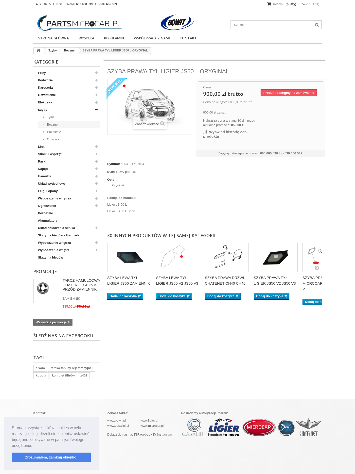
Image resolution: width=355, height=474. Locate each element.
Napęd (43, 169)
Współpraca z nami (152, 38)
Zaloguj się (310, 4)
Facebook (143, 434)
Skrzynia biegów (50, 257)
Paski (42, 161)
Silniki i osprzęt (49, 154)
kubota (41, 375)
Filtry (42, 73)
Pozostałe (53, 132)
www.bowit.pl (116, 420)
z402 (83, 375)
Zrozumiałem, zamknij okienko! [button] (51, 457)
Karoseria (45, 87)
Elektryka (45, 102)
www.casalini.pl (118, 425)
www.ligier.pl (149, 420)
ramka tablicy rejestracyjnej (72, 368)
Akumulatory (47, 220)
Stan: (111, 172)
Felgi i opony (48, 191)
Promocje (45, 271)
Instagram (162, 434)
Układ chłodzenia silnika (56, 228)
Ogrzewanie (47, 206)
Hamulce (44, 176)
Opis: (111, 179)
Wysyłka (86, 38)
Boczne (52, 124)
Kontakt (188, 38)
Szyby (42, 110)
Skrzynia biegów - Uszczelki (59, 235)
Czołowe (52, 139)
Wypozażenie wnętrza (54, 243)
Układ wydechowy (52, 183)
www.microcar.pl (152, 425)
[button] (34, 446)
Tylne (50, 117)
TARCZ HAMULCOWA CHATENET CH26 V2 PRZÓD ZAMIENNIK (81, 284)
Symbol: (113, 164)
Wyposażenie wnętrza (54, 198)
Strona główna (53, 38)
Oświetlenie (47, 95)
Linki (41, 146)
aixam (40, 368)
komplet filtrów (63, 375)
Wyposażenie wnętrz (53, 250)
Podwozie (45, 80)
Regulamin (114, 38)
